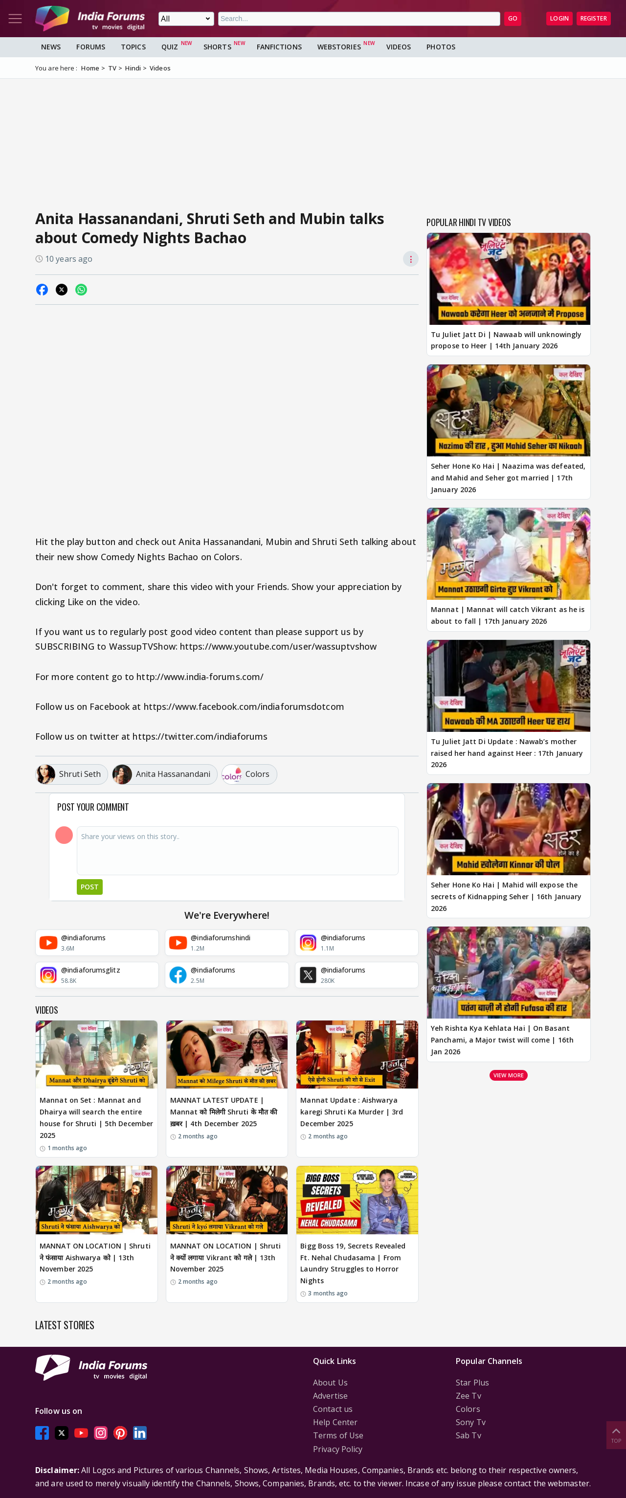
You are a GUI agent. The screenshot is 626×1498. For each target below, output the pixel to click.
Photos (440, 46)
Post (90, 886)
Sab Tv (468, 1435)
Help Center (335, 1422)
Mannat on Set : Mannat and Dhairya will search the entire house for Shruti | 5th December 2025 (96, 1117)
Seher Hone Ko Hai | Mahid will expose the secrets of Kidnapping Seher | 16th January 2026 (506, 896)
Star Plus (472, 1382)
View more (508, 1075)
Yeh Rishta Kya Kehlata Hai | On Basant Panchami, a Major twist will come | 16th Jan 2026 (502, 1039)
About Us (330, 1382)
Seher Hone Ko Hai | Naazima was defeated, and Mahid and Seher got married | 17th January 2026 (508, 477)
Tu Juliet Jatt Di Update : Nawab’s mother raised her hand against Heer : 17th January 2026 (507, 753)
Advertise (330, 1395)
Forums (90, 46)
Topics (133, 46)
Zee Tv (468, 1395)
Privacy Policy (337, 1449)
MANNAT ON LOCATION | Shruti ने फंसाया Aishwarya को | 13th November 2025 (95, 1257)
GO (512, 18)
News (51, 46)
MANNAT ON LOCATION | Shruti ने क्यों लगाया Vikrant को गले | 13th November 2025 (225, 1257)
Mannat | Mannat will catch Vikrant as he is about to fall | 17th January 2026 (507, 615)
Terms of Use (338, 1435)
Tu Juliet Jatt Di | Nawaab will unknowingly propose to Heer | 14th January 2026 (506, 340)
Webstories (339, 46)
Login (559, 18)
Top (616, 1434)
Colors (468, 1409)
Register (594, 18)
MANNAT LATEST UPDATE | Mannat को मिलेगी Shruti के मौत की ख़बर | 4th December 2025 (224, 1111)
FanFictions (279, 46)
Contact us (333, 1409)
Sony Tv (471, 1422)
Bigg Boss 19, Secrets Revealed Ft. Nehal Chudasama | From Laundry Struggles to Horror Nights (352, 1263)
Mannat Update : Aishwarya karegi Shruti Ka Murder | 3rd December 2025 (351, 1111)
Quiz (169, 46)
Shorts (217, 46)
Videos (398, 46)
